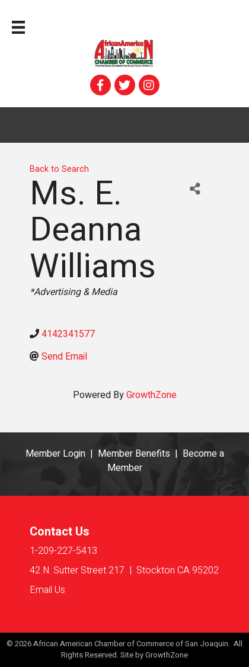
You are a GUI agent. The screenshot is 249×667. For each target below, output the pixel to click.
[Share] (194, 189)
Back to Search (59, 169)
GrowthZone (151, 395)
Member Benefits (134, 454)
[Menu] (18, 27)
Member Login (55, 454)
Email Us (47, 590)
